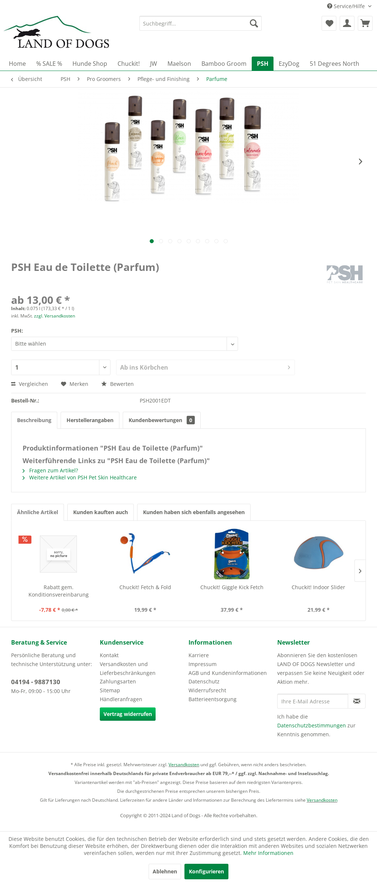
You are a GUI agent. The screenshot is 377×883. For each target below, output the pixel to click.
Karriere (198, 655)
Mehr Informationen (268, 852)
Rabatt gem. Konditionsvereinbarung (58, 591)
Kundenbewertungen (162, 420)
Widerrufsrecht (207, 690)
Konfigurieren (206, 871)
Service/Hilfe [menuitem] (346, 6)
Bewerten (117, 383)
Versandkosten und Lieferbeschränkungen (128, 668)
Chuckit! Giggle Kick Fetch (232, 587)
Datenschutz (204, 681)
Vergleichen (29, 383)
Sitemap (110, 690)
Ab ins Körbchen (205, 366)
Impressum (202, 664)
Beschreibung (34, 420)
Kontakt (109, 655)
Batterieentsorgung (212, 699)
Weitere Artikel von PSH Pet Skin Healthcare (80, 477)
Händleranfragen (121, 699)
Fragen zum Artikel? (50, 470)
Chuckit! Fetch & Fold (145, 587)
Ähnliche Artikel (37, 512)
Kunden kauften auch (100, 512)
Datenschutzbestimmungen (311, 725)
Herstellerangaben (90, 420)
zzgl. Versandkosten (54, 316)
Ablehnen (165, 871)
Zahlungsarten (118, 681)
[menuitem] (200, 23)
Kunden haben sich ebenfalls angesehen (194, 512)
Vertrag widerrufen (127, 713)
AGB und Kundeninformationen (227, 672)
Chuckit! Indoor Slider (318, 587)
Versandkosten (184, 764)
